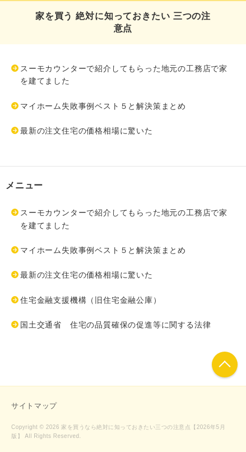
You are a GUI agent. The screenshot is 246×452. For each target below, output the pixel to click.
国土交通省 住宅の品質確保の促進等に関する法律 (115, 324)
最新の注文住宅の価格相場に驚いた (86, 130)
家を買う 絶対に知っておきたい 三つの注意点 (123, 22)
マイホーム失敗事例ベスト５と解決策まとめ (103, 106)
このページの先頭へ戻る (225, 364)
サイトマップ (34, 406)
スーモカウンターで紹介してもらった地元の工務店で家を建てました (124, 74)
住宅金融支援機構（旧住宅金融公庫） (90, 300)
